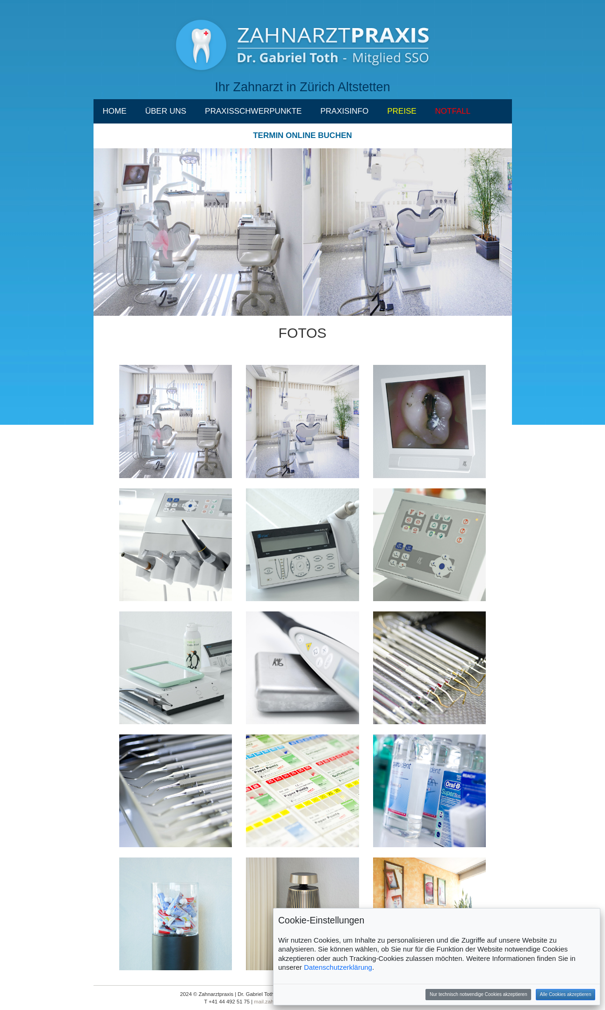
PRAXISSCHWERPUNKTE (253, 111)
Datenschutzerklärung (338, 967)
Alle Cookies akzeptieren (565, 994)
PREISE (401, 111)
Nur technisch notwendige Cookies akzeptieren (478, 994)
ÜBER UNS (166, 111)
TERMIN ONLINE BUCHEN (302, 135)
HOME (115, 111)
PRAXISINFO (344, 111)
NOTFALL (453, 111)
